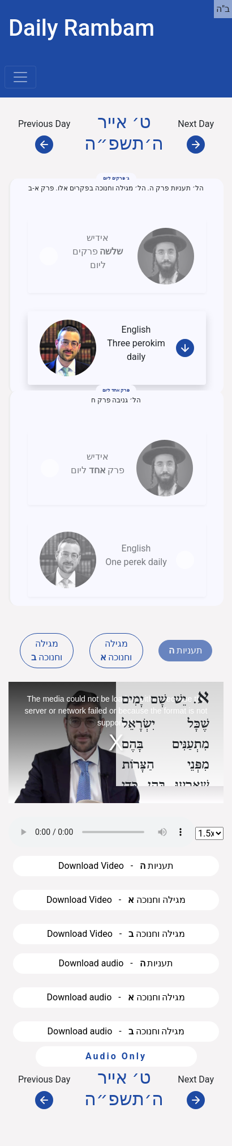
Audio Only (116, 1056)
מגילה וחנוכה (46, 650)
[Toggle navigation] (20, 77)
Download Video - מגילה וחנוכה (116, 899)
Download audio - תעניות (116, 963)
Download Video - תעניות (116, 865)
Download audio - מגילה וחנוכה (116, 997)
